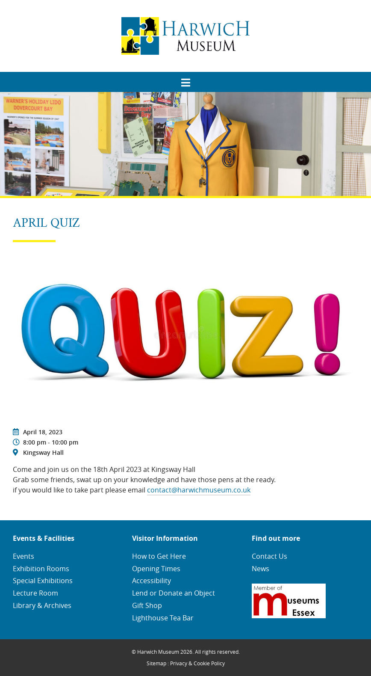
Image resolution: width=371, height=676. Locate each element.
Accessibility (151, 580)
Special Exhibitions (43, 580)
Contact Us (269, 556)
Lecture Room (35, 593)
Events (23, 556)
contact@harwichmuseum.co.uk (198, 490)
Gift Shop (147, 605)
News (260, 568)
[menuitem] (185, 79)
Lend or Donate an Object (173, 593)
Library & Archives (42, 605)
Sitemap (156, 663)
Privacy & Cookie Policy (197, 663)
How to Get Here (159, 556)
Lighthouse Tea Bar (163, 618)
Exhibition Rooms (41, 568)
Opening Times (156, 568)
